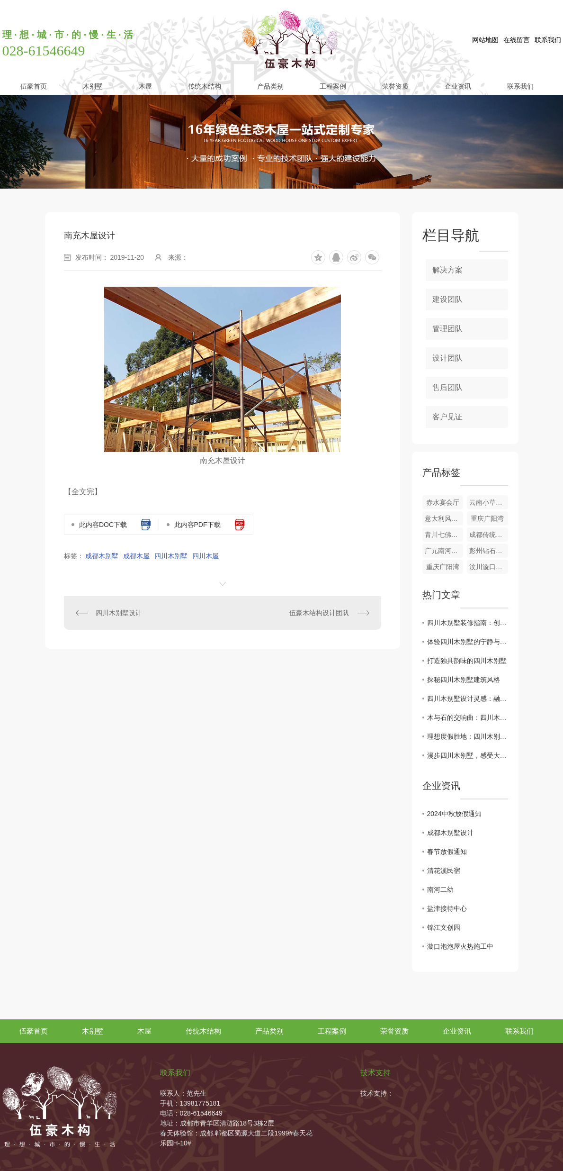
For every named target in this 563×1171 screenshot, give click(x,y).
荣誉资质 (395, 86)
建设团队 (447, 299)
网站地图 (485, 40)
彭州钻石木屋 (488, 550)
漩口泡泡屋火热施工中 (460, 946)
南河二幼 (440, 889)
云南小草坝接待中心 (488, 502)
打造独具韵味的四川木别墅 (467, 660)
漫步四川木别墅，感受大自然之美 (467, 755)
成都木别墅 (101, 556)
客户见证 (447, 417)
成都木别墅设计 (450, 832)
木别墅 (93, 86)
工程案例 (333, 86)
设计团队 (447, 358)
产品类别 (270, 86)
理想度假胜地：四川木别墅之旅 (467, 736)
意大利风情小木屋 (444, 518)
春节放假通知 (447, 851)
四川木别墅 (171, 556)
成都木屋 (136, 556)
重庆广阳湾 (487, 518)
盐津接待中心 (447, 908)
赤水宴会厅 (442, 502)
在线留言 (516, 40)
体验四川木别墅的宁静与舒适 (467, 641)
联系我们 (548, 40)
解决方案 (447, 270)
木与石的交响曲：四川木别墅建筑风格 (467, 717)
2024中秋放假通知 (454, 813)
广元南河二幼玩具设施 (444, 550)
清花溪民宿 (443, 870)
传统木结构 (204, 86)
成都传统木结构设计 (488, 534)
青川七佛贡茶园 (444, 534)
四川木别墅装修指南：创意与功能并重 (467, 622)
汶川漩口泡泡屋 (488, 567)
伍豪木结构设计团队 (319, 613)
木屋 (145, 86)
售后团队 (447, 387)
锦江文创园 (443, 927)
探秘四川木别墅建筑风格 (463, 679)
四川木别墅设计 (119, 613)
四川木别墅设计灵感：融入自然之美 (467, 698)
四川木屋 (205, 556)
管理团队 (447, 329)
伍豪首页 (33, 86)
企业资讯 (458, 86)
